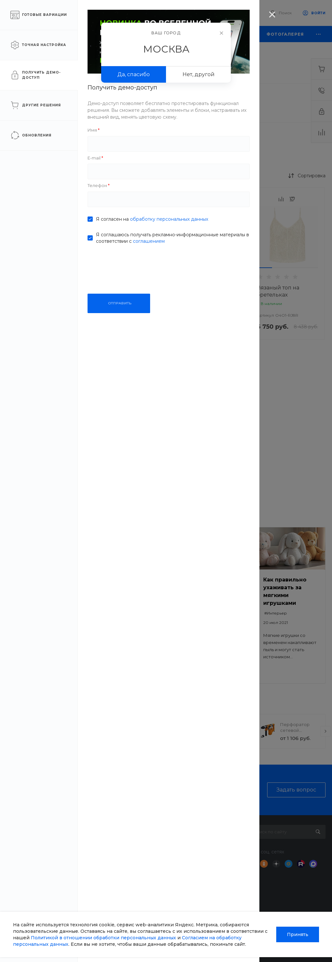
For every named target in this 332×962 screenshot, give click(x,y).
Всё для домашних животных (164, 900)
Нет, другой (199, 74)
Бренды (203, 868)
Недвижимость (169, 868)
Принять (297, 934)
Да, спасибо (133, 74)
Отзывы (119, 861)
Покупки (204, 842)
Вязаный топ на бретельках (278, 291)
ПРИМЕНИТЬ (49, 405)
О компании (126, 828)
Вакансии (121, 870)
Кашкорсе (219, 103)
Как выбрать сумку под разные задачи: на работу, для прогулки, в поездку (213, 595)
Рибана (55, 142)
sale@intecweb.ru (36, 859)
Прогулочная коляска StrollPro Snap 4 (148, 730)
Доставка (163, 842)
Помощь (205, 828)
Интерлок (59, 103)
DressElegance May (207, 439)
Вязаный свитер (129, 288)
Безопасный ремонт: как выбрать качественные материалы (130, 595)
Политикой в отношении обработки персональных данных (103, 938)
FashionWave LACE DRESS (206, 291)
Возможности (210, 903)
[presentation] (100, 731)
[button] (115, 267)
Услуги (161, 828)
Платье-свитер (127, 439)
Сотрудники (124, 880)
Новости (120, 842)
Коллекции (206, 877)
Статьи (118, 851)
